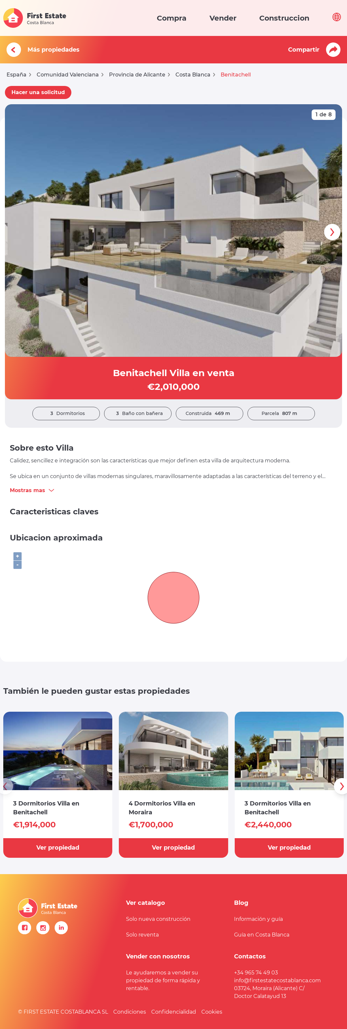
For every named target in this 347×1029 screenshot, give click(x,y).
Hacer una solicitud (38, 92)
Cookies (211, 1012)
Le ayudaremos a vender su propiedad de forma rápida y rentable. (163, 980)
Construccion (284, 18)
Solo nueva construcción (158, 919)
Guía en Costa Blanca (261, 935)
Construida (209, 413)
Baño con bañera (138, 413)
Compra (172, 18)
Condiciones (129, 1012)
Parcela (281, 413)
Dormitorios (66, 413)
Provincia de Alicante (137, 75)
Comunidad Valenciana (68, 75)
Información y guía (258, 919)
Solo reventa (142, 935)
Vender (223, 18)
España (17, 75)
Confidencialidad (173, 1012)
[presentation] (332, 232)
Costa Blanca (192, 75)
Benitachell (236, 75)
